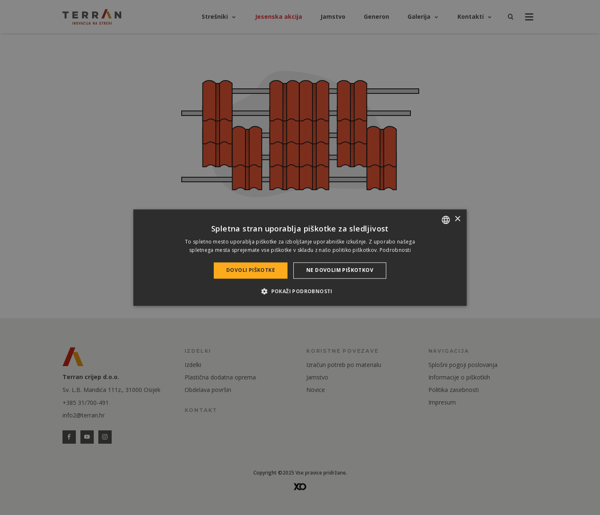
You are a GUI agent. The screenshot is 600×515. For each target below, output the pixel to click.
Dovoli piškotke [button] (250, 270)
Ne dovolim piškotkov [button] (339, 270)
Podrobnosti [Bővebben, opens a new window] (395, 250)
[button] (300, 291)
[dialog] (300, 257)
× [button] (457, 219)
